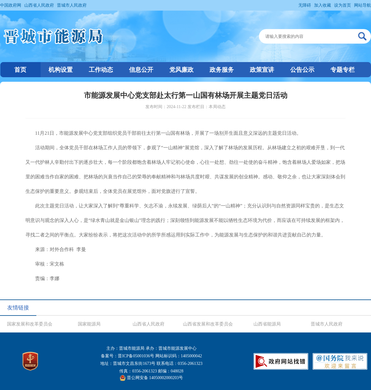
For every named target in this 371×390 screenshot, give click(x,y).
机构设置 (60, 69)
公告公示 (302, 69)
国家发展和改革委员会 (29, 324)
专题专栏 (342, 69)
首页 (20, 69)
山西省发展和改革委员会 (208, 324)
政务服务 (222, 69)
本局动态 (217, 106)
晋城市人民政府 (72, 5)
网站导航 (362, 5)
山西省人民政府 (39, 5)
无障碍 (304, 5)
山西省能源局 (267, 324)
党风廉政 (181, 69)
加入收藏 (322, 5)
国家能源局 (89, 324)
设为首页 (342, 5)
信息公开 (141, 69)
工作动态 (101, 69)
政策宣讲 (262, 69)
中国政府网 (10, 5)
